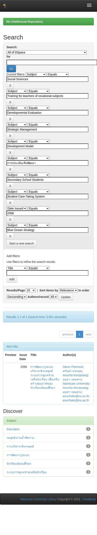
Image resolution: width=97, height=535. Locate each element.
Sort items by (48, 290)
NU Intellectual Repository (24, 21)
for (8, 56)
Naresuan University (76, 383)
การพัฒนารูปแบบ (18, 455)
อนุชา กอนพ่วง (72, 379)
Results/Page (16, 290)
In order (84, 290)
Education (13, 429)
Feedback (89, 499)
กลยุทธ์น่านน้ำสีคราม (20, 437)
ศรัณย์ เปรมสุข (72, 371)
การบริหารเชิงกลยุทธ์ (20, 446)
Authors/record (38, 297)
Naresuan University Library (38, 499)
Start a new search (21, 243)
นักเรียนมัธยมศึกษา (19, 463)
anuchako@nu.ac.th (76, 396)
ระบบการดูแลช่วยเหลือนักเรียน (27, 472)
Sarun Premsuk (73, 366)
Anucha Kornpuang (75, 375)
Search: (12, 47)
